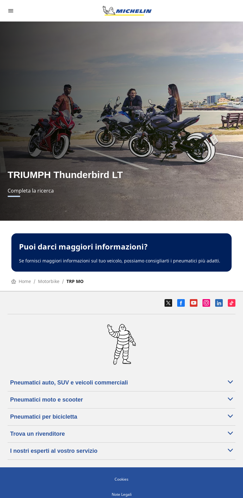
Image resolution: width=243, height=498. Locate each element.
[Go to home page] (127, 10)
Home (21, 281)
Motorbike (48, 281)
